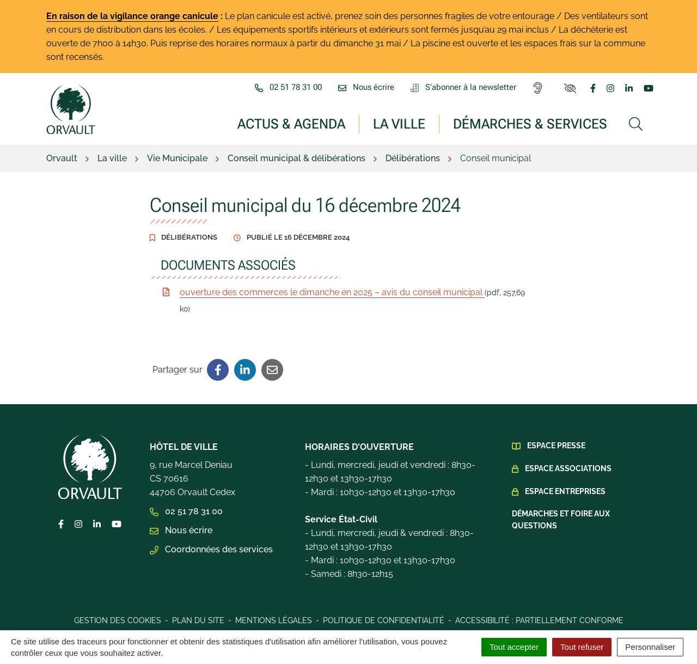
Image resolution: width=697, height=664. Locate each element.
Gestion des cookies (117, 620)
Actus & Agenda (291, 123)
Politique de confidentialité (383, 620)
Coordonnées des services (211, 549)
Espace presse (556, 445)
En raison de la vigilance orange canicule (132, 16)
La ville (399, 123)
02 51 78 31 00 (186, 511)
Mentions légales (273, 620)
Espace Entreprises (565, 491)
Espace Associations (568, 468)
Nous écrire (181, 530)
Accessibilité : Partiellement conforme (539, 620)
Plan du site (198, 620)
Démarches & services (530, 123)
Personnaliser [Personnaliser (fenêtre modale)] (650, 646)
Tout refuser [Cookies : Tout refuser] (581, 646)
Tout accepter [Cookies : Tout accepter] (514, 646)
